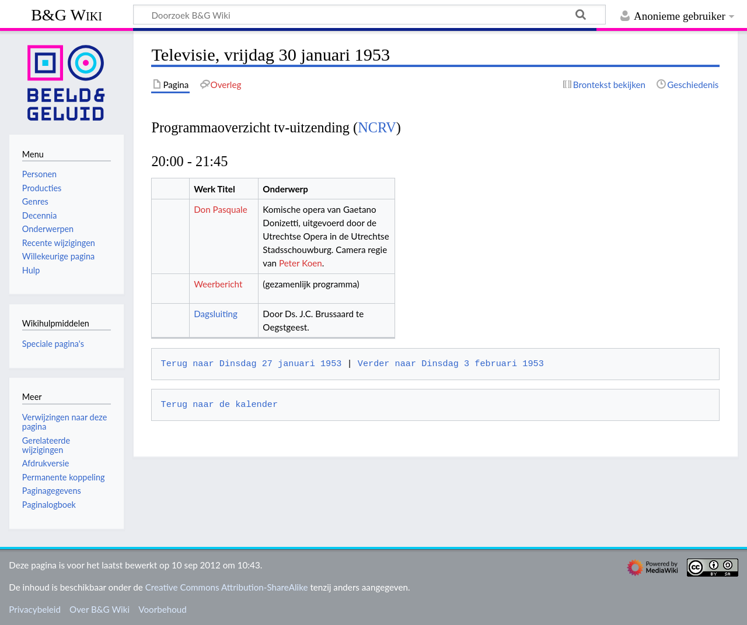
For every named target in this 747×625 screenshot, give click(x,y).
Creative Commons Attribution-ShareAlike (226, 587)
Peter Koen (300, 263)
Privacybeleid (35, 609)
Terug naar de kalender (219, 404)
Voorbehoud (162, 609)
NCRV (377, 127)
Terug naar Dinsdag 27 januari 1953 (251, 364)
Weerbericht (218, 284)
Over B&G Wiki (99, 609)
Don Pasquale (220, 209)
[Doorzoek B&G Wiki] (369, 14)
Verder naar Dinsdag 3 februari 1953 (451, 364)
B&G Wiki (66, 15)
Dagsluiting (216, 313)
